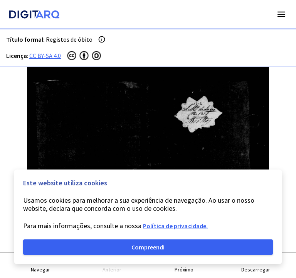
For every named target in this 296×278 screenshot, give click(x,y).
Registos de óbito (69, 39)
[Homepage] (34, 15)
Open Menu (281, 14)
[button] (40, 265)
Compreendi (148, 247)
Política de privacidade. (175, 226)
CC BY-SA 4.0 (45, 55)
